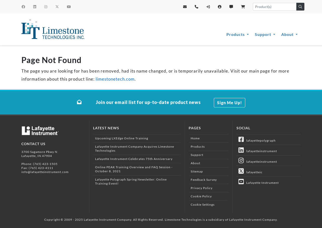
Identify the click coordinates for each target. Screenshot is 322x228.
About (288, 34)
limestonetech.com (115, 79)
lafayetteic (250, 171)
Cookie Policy (201, 196)
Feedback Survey (204, 180)
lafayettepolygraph (257, 139)
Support (263, 34)
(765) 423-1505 (45, 164)
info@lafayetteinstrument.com (45, 172)
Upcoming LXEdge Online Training (121, 138)
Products (236, 34)
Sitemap (197, 171)
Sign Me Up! (229, 102)
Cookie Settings (203, 204)
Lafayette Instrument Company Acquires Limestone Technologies (134, 148)
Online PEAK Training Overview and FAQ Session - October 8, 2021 (134, 169)
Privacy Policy (202, 188)
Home (195, 138)
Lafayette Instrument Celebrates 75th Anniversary (134, 159)
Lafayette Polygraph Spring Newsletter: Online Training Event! (131, 181)
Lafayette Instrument (258, 182)
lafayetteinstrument (257, 150)
